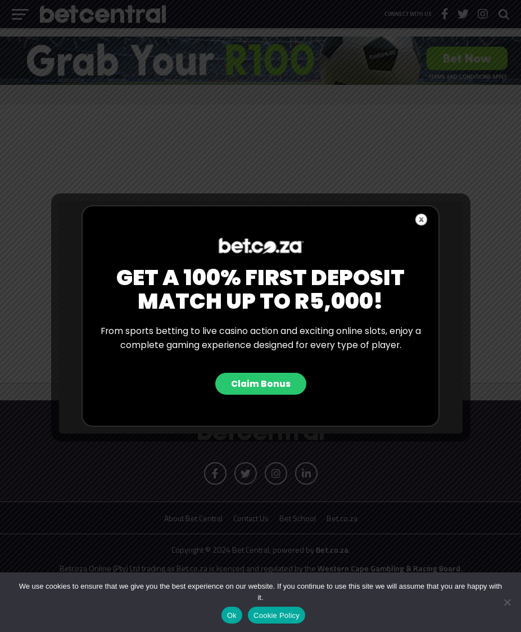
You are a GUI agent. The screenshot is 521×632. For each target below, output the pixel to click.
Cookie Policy (276, 615)
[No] (507, 602)
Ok (232, 615)
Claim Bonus (261, 384)
